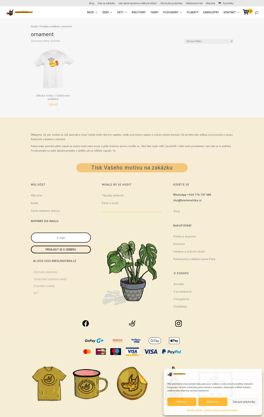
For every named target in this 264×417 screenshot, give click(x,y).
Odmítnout (212, 402)
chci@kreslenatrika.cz (187, 200)
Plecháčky (170, 12)
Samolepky (211, 12)
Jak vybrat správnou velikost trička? (137, 3)
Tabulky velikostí (113, 195)
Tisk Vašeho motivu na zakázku (132, 167)
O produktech (183, 291)
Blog (91, 3)
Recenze (179, 244)
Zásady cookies (195, 410)
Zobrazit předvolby (244, 402)
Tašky (154, 12)
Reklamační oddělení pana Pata (194, 259)
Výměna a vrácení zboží (189, 251)
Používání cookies (44, 286)
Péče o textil (110, 203)
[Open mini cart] (247, 12)
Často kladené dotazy (45, 211)
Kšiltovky (139, 12)
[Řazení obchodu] (208, 41)
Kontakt (230, 12)
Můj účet (210, 3)
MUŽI (90, 12)
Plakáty (192, 12)
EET (36, 293)
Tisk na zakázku (106, 3)
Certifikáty (180, 306)
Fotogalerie (181, 299)
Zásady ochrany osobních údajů (220, 410)
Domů (34, 26)
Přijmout (182, 402)
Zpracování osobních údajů (50, 279)
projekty (70, 150)
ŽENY (105, 12)
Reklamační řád (194, 3)
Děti (120, 12)
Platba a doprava (184, 236)
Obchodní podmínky (171, 3)
